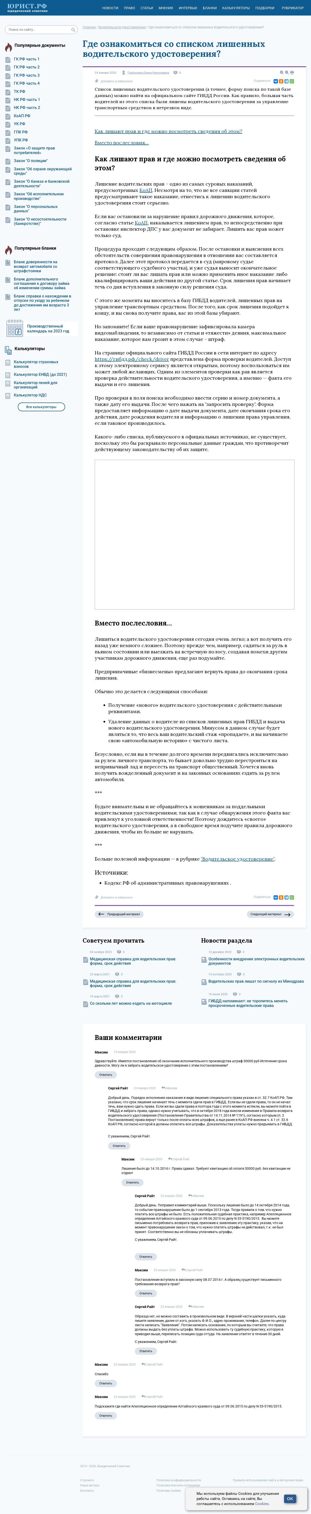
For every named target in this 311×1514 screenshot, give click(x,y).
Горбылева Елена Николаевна (148, 72)
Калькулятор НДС (26, 395)
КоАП (145, 190)
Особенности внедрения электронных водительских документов (256, 961)
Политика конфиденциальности (178, 1480)
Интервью (188, 8)
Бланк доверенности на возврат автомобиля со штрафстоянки (31, 266)
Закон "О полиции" (26, 161)
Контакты (87, 1490)
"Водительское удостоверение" (237, 859)
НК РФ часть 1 (22, 100)
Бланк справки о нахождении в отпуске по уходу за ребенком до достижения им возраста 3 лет (38, 303)
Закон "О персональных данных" (31, 209)
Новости (110, 8)
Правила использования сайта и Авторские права (268, 1480)
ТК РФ (15, 92)
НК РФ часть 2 (22, 108)
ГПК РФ (16, 132)
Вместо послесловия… (122, 143)
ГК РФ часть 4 (22, 83)
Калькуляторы (236, 8)
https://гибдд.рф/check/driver (132, 359)
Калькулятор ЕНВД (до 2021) (36, 374)
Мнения (166, 8)
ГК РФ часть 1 (22, 59)
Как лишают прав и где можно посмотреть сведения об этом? (168, 131)
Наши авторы (89, 1485)
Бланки (210, 8)
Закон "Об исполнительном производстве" (34, 196)
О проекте (87, 1480)
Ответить (105, 1075)
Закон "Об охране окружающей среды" (38, 171)
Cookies (262, 1504)
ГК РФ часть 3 (22, 75)
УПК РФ (16, 140)
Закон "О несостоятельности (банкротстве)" (35, 221)
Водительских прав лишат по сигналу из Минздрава (256, 981)
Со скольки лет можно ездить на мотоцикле (131, 1003)
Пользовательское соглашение (178, 1485)
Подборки (264, 8)
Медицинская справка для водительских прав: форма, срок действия (133, 961)
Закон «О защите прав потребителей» (30, 150)
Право (129, 8)
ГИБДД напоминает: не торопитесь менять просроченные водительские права (248, 1003)
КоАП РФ (17, 116)
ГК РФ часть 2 (22, 67)
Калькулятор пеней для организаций (31, 385)
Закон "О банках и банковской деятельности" (37, 183)
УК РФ (15, 124)
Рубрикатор (293, 8)
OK (290, 1499)
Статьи (147, 8)
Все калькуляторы (41, 407)
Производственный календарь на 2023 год (48, 328)
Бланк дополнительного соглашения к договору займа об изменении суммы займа (37, 283)
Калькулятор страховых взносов (31, 364)
